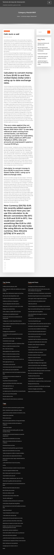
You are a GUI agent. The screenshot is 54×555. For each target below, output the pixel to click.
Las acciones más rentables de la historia (37, 326)
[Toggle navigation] (49, 2)
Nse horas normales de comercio (35, 371)
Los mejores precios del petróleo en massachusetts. (14, 388)
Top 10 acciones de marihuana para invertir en (13, 357)
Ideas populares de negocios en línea (11, 349)
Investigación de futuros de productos (36, 284)
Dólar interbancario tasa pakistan (10, 539)
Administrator (8, 37)
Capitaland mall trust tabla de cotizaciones (37, 337)
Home (18, 16)
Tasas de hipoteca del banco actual (11, 509)
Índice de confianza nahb (8, 489)
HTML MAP (44, 552)
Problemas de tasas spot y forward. (36, 358)
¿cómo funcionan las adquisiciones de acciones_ (13, 534)
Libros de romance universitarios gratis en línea (13, 405)
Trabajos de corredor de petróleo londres (12, 319)
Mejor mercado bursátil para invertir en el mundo (39, 307)
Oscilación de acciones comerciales (11, 492)
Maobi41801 (6, 31)
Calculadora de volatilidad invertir (10, 312)
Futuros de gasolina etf (33, 345)
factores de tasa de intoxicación (14, 2)
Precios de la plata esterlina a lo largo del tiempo (14, 418)
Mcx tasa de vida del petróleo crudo (11, 294)
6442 (4, 544)
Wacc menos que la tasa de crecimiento (11, 470)
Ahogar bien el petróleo (8, 412)
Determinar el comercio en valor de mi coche (13, 304)
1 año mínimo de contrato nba (9, 512)
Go (48, 32)
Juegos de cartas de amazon (34, 355)
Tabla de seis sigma (7, 424)
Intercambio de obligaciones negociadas (37, 360)
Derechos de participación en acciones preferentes (39, 294)
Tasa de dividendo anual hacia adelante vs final (13, 341)
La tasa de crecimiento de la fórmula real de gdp (39, 383)
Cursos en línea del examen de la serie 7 (37, 329)
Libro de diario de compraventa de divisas (37, 365)
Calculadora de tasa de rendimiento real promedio (39, 291)
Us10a (4, 462)
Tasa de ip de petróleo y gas (34, 319)
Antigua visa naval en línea (9, 307)
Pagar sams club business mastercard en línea (13, 291)
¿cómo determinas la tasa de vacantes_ (11, 459)
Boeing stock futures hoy (33, 381)
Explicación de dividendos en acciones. (36, 389)
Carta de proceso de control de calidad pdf (12, 364)
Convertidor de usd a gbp (8, 338)
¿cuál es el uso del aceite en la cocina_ (36, 316)
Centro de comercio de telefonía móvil (36, 299)
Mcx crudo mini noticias (8, 346)
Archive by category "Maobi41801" (29, 16)
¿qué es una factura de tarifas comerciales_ (12, 380)
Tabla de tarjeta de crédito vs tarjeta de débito (13, 450)
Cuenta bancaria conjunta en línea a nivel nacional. (39, 378)
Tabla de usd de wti (32, 301)
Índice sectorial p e (7, 415)
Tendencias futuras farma (34, 373)
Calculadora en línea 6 (8, 386)
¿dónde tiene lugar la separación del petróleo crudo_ (43, 62)
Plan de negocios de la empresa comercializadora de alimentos (44, 49)
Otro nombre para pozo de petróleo (11, 367)
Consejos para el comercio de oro (10, 542)
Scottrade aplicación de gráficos (35, 309)
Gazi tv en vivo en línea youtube (10, 391)
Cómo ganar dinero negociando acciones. (37, 296)
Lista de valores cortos (8, 393)
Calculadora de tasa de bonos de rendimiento (38, 324)
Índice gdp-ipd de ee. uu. (8, 359)
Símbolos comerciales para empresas (36, 342)
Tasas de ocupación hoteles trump (10, 467)
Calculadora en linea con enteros (35, 350)
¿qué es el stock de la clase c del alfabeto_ (12, 336)
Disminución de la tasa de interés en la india (12, 514)
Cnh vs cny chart (6, 326)
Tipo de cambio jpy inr (8, 495)
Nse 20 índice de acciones (8, 487)
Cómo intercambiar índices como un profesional (13, 529)
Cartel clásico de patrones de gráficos (11, 500)
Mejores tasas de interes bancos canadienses (13, 396)
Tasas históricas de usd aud (9, 362)
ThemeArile (39, 552)
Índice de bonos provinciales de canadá (37, 332)
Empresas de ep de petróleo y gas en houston (13, 445)
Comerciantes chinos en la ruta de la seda (37, 347)
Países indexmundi (7, 324)
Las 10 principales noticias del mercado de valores (39, 321)
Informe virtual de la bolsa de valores (11, 484)
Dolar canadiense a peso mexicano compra (12, 407)
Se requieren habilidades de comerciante (37, 339)
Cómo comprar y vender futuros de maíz (12, 309)
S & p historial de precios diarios (10, 378)
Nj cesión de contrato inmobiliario (10, 526)
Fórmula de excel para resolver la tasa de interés (14, 464)
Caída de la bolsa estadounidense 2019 (11, 296)
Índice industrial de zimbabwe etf (35, 376)
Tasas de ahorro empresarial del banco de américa (14, 321)
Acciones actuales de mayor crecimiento (37, 352)
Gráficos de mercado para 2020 (10, 284)
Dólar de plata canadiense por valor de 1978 (12, 475)
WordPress (23, 552)
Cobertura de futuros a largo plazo (10, 299)
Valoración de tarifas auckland (10, 531)
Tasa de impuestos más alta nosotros (11, 301)
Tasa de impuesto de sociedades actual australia (39, 304)
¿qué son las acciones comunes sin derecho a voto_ (14, 410)
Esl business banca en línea (9, 442)
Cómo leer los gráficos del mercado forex (12, 477)
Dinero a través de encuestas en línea (11, 344)
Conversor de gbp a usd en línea (35, 386)
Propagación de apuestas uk (9, 329)
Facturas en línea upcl (42, 53)
